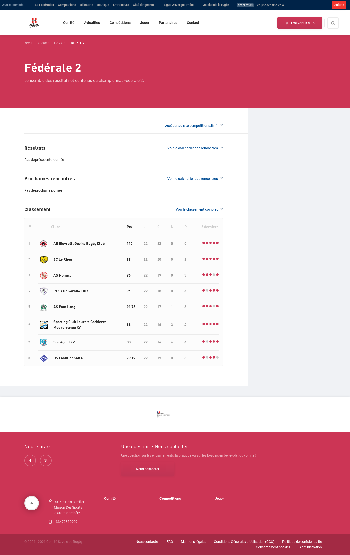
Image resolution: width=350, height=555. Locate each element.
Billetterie (86, 5)
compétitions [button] (51, 43)
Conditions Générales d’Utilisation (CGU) (244, 542)
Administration (310, 547)
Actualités (92, 23)
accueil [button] (30, 43)
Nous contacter (147, 469)
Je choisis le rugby (216, 5)
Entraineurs (121, 5)
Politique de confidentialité (302, 542)
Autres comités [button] (13, 5)
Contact (193, 23)
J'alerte (339, 5)
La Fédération (44, 5)
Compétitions (67, 5)
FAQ (170, 542)
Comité (68, 23)
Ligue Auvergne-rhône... (180, 5)
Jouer (144, 23)
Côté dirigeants (143, 5)
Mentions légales (193, 542)
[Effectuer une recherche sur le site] (337, 23)
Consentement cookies (273, 547)
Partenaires (168, 23)
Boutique (103, 5)
